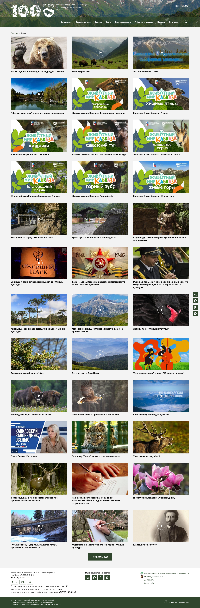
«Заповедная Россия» (153, 576)
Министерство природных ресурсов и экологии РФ (166, 573)
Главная (14, 33)
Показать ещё (100, 556)
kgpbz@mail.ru (23, 577)
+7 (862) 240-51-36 (27, 575)
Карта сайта (149, 583)
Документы (149, 580)
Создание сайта (183, 602)
